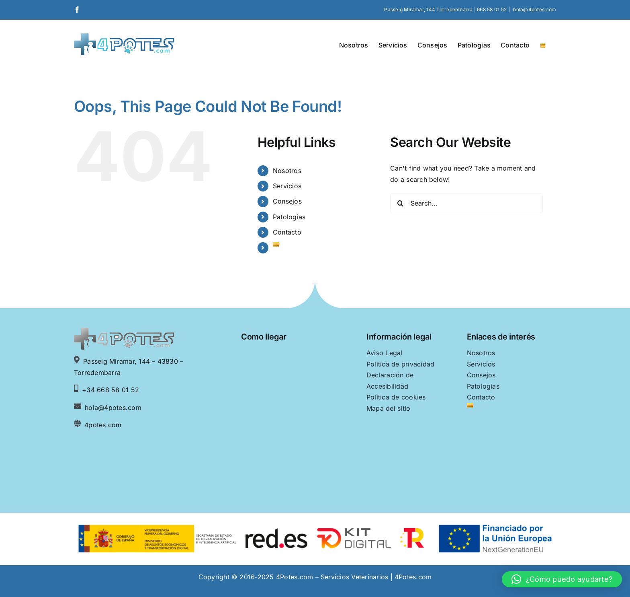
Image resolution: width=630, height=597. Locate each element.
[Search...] (466, 203)
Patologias (289, 217)
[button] (562, 579)
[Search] (400, 203)
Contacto (287, 232)
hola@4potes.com (534, 9)
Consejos (287, 201)
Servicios (287, 186)
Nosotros (287, 171)
